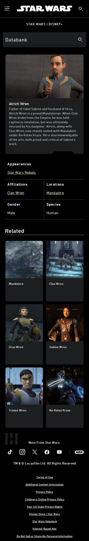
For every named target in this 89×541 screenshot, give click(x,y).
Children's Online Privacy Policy (44, 499)
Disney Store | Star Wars (44, 513)
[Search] (44, 39)
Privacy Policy (44, 491)
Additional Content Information (44, 484)
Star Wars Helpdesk (44, 521)
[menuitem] (7, 8)
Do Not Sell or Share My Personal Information (45, 536)
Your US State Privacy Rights (44, 506)
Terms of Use (44, 477)
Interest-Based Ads (44, 528)
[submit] (81, 8)
